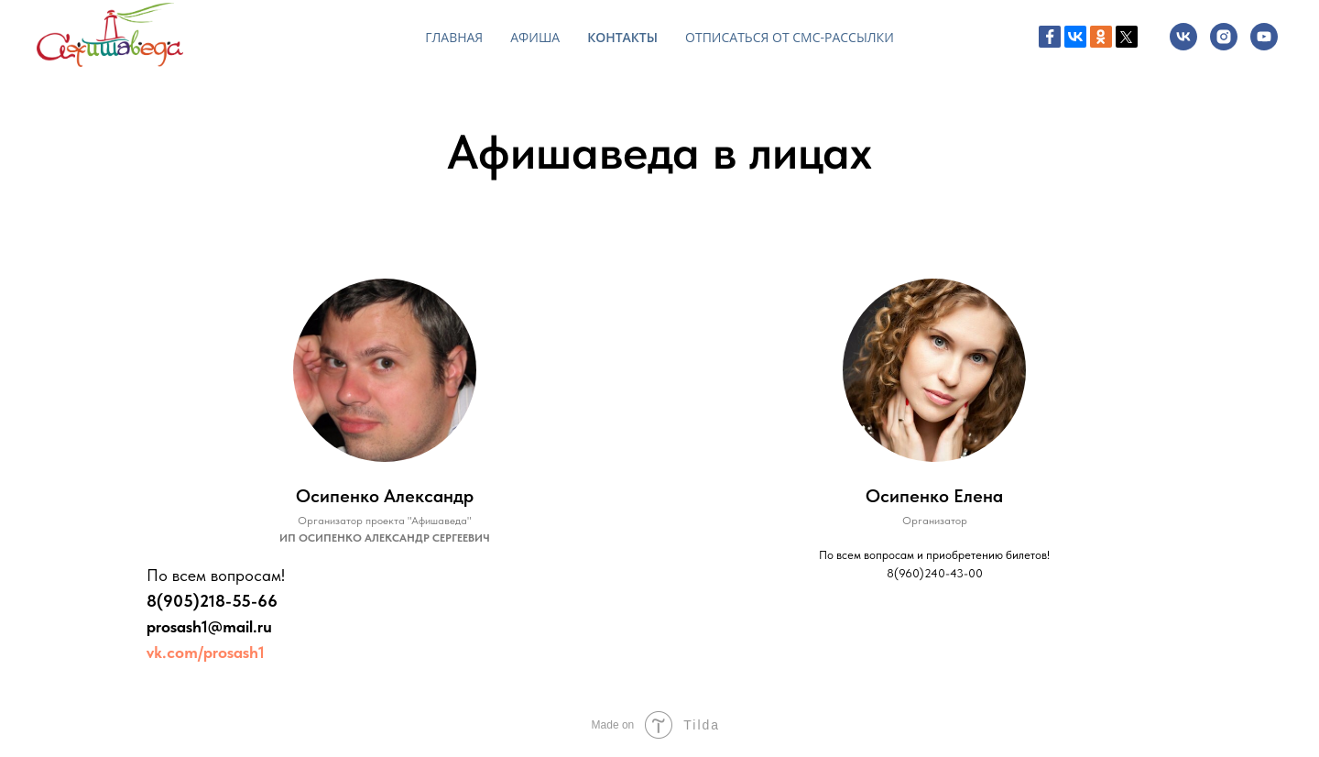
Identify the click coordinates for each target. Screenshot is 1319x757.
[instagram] (1223, 36)
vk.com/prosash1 (206, 652)
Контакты (622, 37)
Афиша (535, 37)
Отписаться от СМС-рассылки (789, 37)
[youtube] (1264, 36)
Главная (454, 37)
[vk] (1183, 36)
